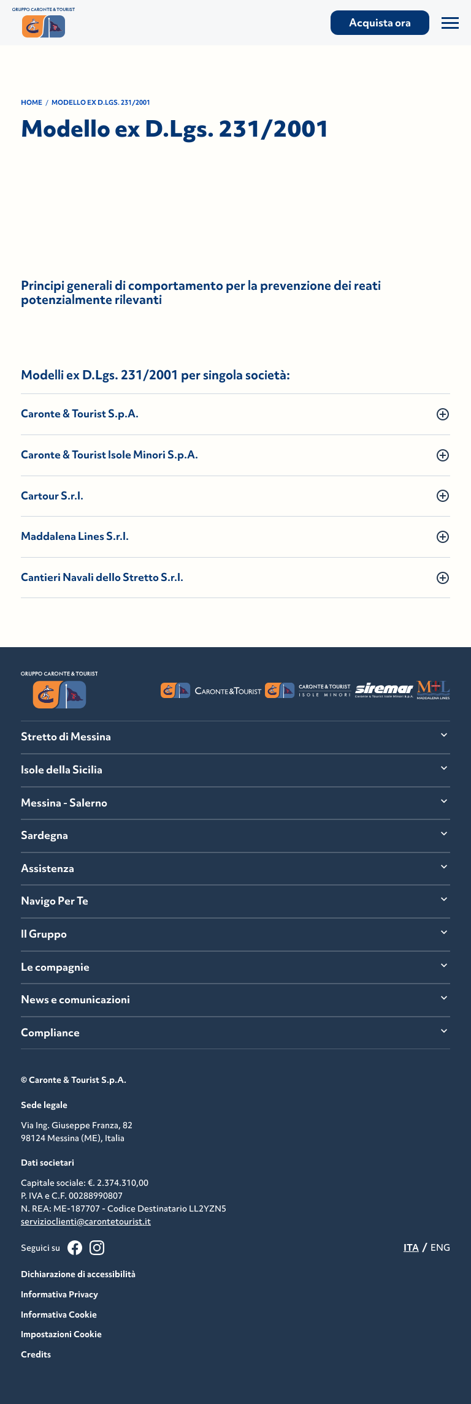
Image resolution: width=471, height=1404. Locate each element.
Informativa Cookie (59, 1314)
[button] (235, 414)
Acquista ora (380, 22)
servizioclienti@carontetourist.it (86, 1221)
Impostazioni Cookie (61, 1334)
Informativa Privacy (59, 1294)
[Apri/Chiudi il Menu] (450, 22)
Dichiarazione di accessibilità (78, 1274)
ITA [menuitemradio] (411, 1247)
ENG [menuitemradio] (440, 1247)
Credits (36, 1354)
